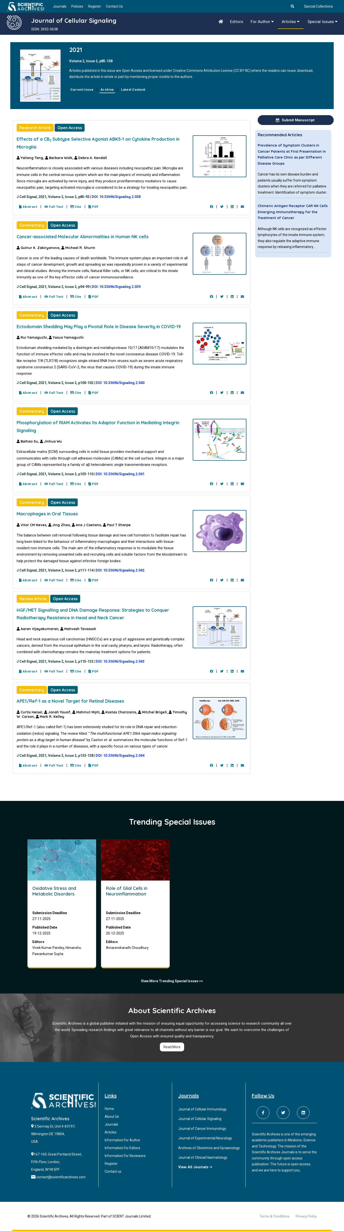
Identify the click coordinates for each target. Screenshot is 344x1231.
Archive (107, 89)
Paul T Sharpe (117, 525)
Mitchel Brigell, (153, 712)
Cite (75, 207)
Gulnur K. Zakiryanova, (39, 248)
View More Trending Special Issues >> (172, 981)
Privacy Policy (306, 1216)
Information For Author (122, 1140)
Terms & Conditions (274, 1216)
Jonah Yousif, (58, 712)
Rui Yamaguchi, (33, 337)
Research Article (35, 127)
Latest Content (133, 89)
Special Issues (322, 21)
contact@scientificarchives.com (61, 1177)
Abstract (28, 207)
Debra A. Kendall (90, 158)
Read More (172, 1047)
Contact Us (114, 6)
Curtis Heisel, (30, 712)
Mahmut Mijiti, (87, 712)
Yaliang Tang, (31, 158)
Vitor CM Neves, (32, 525)
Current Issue (81, 89)
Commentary (31, 225)
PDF (94, 207)
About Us (112, 1117)
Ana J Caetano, (87, 525)
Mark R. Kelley (50, 716)
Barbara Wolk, (59, 158)
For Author (262, 21)
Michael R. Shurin (78, 248)
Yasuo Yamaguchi (66, 337)
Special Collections (318, 6)
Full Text (53, 207)
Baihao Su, (28, 441)
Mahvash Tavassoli (78, 629)
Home (109, 1109)
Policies (77, 6)
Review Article (33, 598)
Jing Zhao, (60, 525)
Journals (59, 6)
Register (94, 6)
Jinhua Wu (51, 441)
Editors (236, 21)
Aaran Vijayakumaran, (38, 629)
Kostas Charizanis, (120, 712)
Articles (291, 21)
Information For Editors (122, 1148)
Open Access (69, 127)
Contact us (113, 1171)
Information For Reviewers (125, 1156)
